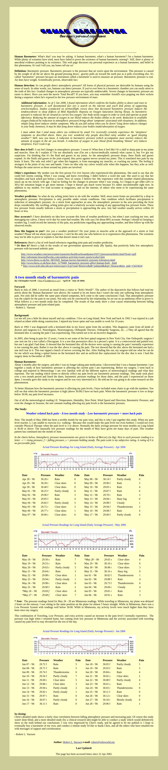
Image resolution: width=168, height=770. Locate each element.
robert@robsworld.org (103, 742)
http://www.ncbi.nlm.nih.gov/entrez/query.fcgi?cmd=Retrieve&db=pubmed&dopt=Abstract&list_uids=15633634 (82, 266)
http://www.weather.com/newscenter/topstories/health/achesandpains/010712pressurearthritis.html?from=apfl (78, 254)
